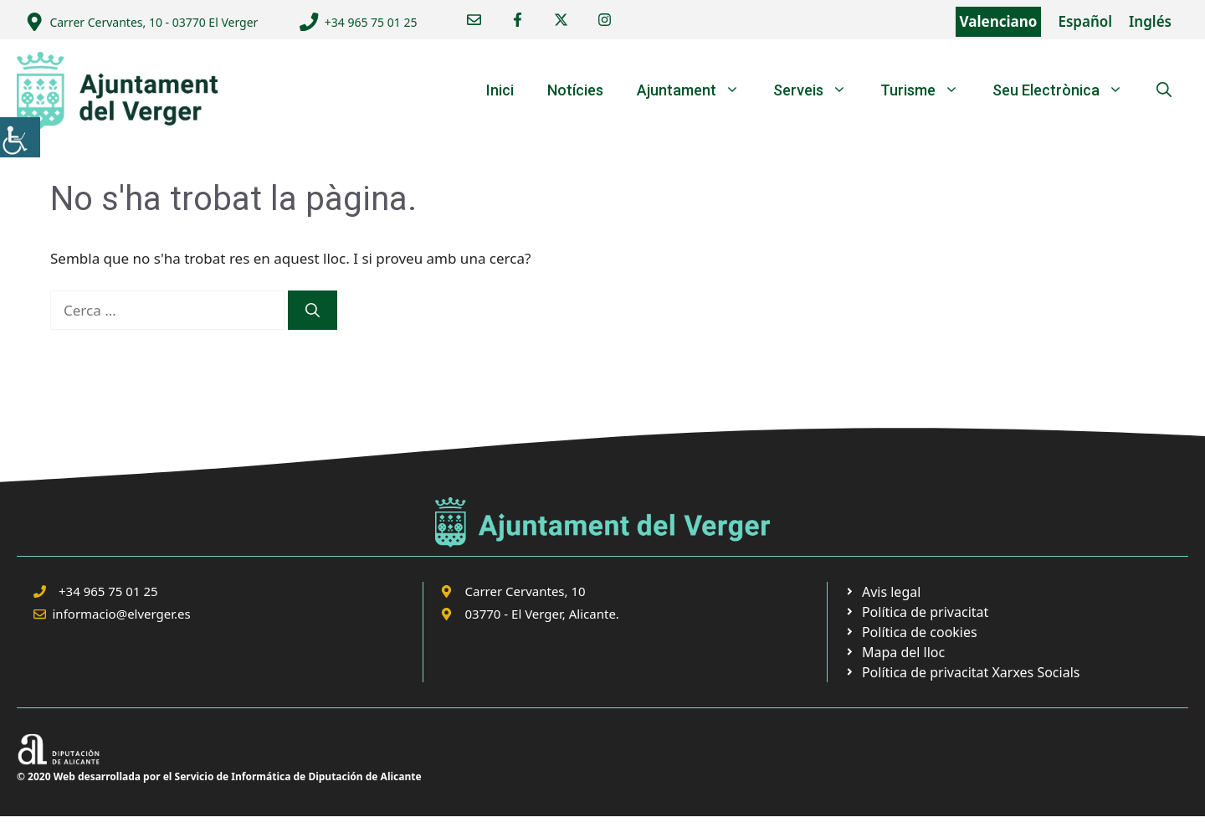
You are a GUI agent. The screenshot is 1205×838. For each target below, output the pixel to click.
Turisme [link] (928, 90)
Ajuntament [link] (696, 90)
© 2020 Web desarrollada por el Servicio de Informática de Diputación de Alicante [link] (219, 776)
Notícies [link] (575, 90)
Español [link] (1085, 21)
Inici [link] (500, 90)
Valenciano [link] (999, 21)
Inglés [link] (1150, 21)
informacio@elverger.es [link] (122, 613)
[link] (20, 137)
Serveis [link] (818, 90)
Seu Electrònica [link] (1066, 90)
